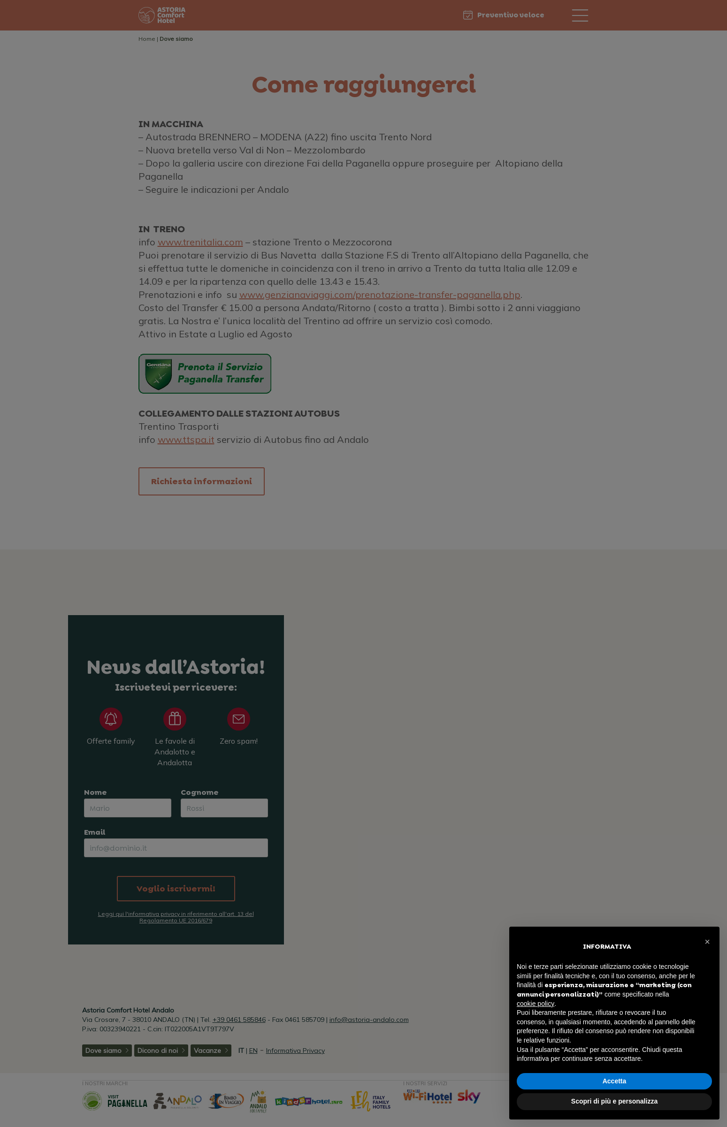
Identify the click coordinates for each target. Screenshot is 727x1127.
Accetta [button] (615, 1081)
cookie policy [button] (535, 1003)
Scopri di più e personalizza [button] (614, 1101)
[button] (707, 941)
